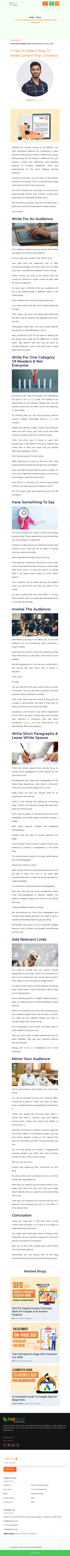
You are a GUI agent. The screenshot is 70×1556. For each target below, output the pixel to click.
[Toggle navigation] (57, 4)
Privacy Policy (8, 1498)
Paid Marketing (37, 1494)
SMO (33, 1502)
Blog (39, 17)
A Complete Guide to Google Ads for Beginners (34, 1398)
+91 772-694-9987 (10, 1525)
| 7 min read (37, 1403)
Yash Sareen (39, 100)
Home (31, 17)
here (24, 1125)
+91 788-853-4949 (10, 1529)
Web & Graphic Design (40, 1485)
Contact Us (7, 1502)
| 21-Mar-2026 (19, 1361)
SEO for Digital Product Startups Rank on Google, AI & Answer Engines (32, 1311)
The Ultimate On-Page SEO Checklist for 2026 (34, 1356)
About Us (7, 1485)
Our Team (7, 1489)
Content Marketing (20, 44)
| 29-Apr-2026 (19, 1318)
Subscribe (10, 1458)
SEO (13, 1318)
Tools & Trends (18, 1403)
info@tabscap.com (10, 1521)
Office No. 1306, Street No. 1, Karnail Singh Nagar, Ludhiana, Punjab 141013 (32, 1517)
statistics (27, 723)
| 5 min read (28, 1318)
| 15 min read (28, 1361)
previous (31, 399)
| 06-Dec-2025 (28, 1403)
